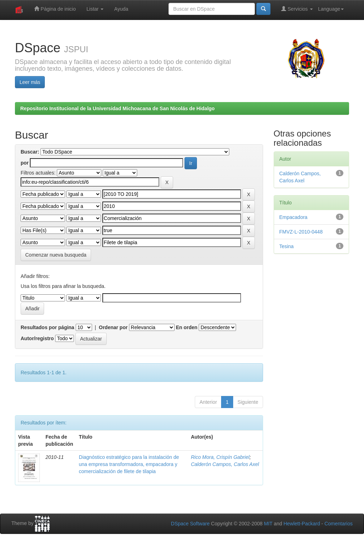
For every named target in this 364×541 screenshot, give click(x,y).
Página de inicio (55, 9)
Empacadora (293, 217)
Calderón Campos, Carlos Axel (225, 464)
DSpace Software (190, 523)
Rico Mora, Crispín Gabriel (220, 457)
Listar (94, 9)
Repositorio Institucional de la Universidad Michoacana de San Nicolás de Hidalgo (117, 108)
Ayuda (121, 9)
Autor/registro (37, 338)
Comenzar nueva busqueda (55, 255)
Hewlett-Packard (301, 523)
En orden (187, 327)
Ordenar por (113, 327)
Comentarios (339, 523)
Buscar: (30, 152)
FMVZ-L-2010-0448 (301, 232)
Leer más (30, 82)
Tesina (286, 246)
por (25, 163)
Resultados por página (47, 327)
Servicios (297, 9)
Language (331, 9)
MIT (268, 523)
